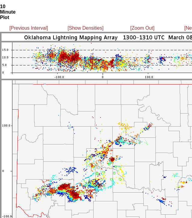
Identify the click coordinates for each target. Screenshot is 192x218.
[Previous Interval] (28, 28)
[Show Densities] (86, 28)
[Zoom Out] (142, 28)
